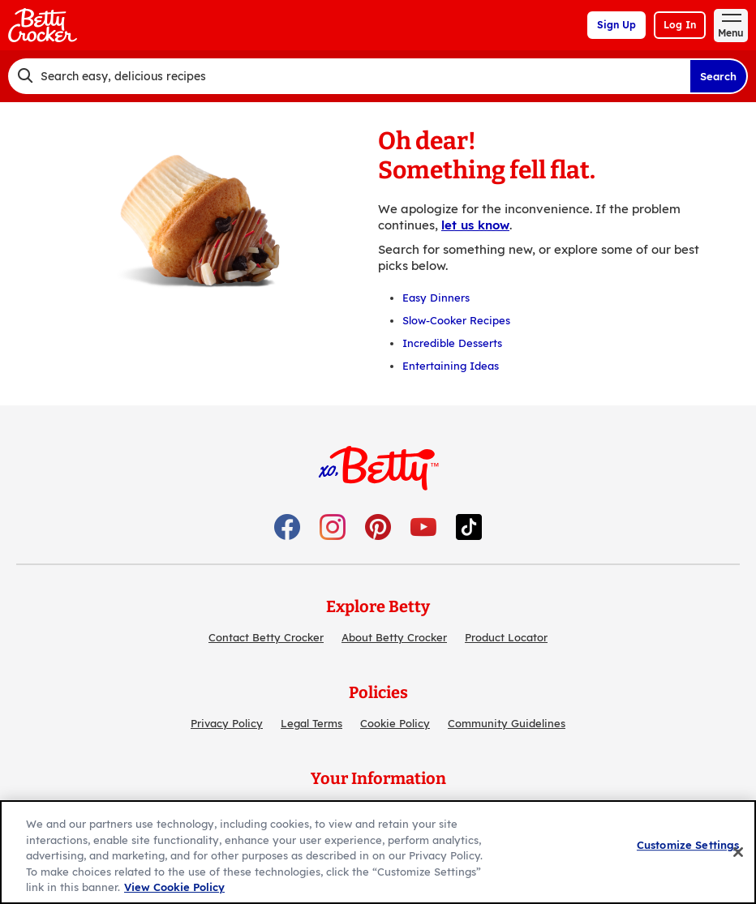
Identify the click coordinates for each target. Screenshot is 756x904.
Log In (680, 25)
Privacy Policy (227, 723)
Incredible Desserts (452, 342)
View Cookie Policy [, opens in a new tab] (174, 886)
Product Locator (506, 637)
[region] (378, 852)
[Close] (738, 852)
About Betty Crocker (394, 637)
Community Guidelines (506, 723)
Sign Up (616, 25)
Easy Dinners (436, 297)
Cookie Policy (395, 723)
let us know (475, 225)
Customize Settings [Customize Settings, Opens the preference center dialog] (688, 844)
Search (718, 76)
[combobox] (348, 76)
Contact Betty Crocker (266, 637)
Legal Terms (311, 723)
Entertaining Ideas (450, 365)
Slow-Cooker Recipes (456, 320)
